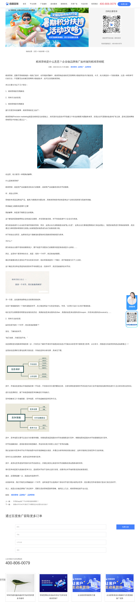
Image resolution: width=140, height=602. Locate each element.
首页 (24, 4)
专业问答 (84, 4)
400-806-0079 (108, 3)
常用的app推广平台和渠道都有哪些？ (26, 501)
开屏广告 (74, 4)
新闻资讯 (64, 4)
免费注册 (124, 4)
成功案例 (53, 4)
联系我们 (94, 4)
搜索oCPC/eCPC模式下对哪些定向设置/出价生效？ (30, 504)
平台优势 (33, 4)
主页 (35, 51)
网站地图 (102, 587)
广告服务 (43, 4)
